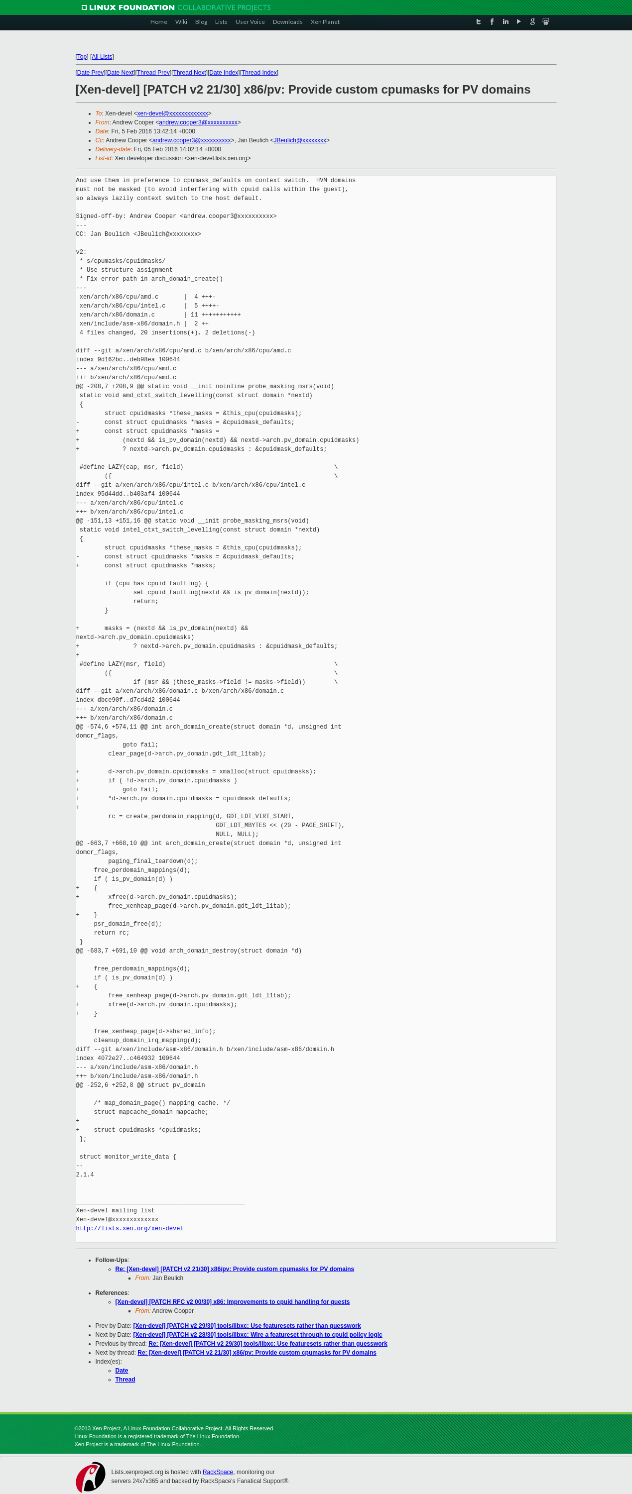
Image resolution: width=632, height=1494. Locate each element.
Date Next (120, 72)
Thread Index (259, 72)
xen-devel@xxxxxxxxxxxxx (172, 113)
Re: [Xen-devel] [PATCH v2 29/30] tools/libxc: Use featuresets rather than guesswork (267, 1343)
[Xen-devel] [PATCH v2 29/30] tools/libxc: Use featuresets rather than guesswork (247, 1325)
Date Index (223, 72)
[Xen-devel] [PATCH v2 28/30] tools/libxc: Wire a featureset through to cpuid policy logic (257, 1334)
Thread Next (189, 72)
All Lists (102, 56)
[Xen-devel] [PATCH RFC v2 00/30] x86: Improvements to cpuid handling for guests (233, 1301)
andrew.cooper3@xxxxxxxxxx (198, 122)
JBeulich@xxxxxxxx (300, 140)
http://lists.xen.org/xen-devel (130, 1228)
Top (82, 56)
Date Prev (90, 72)
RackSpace (218, 1472)
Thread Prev (153, 72)
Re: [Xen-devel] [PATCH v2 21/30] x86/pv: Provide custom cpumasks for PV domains (235, 1269)
